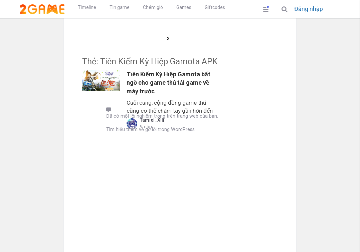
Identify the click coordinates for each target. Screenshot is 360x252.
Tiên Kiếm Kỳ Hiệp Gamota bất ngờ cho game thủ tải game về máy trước (168, 82)
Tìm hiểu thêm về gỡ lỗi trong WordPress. (151, 129)
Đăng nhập (308, 9)
